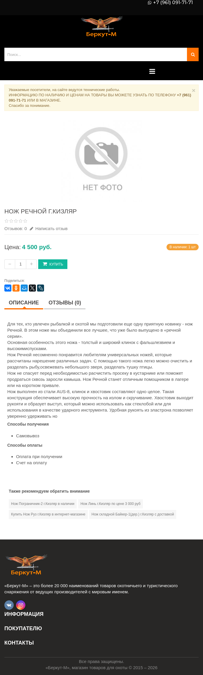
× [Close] (193, 90)
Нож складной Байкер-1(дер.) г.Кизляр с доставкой (133, 514)
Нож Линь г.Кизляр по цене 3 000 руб (110, 504)
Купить (53, 263)
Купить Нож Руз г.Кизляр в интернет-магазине (48, 514)
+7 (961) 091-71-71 (173, 2)
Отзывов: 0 (15, 228)
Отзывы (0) (64, 303)
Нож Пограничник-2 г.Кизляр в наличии (42, 504)
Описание (24, 303)
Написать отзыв (49, 228)
